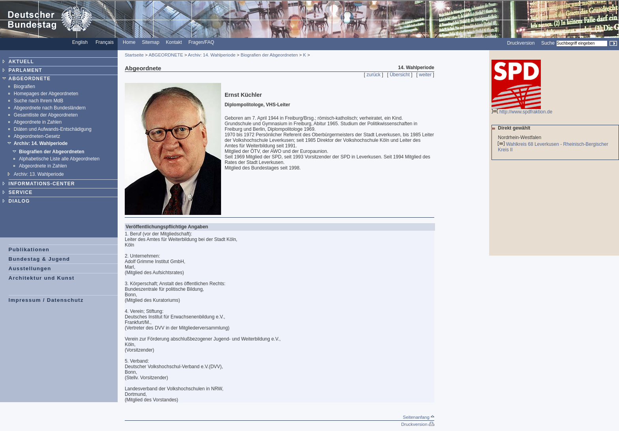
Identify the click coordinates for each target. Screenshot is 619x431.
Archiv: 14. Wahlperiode (41, 143)
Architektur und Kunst (42, 278)
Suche (548, 43)
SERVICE (21, 192)
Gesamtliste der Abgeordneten (46, 115)
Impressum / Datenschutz (46, 300)
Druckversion (521, 43)
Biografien (24, 86)
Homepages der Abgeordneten (46, 93)
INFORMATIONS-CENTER (42, 183)
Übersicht (400, 74)
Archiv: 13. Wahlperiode (39, 174)
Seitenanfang (418, 417)
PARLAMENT (25, 70)
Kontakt (174, 42)
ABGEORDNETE (30, 78)
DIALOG (19, 201)
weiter (425, 74)
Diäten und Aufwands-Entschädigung (53, 129)
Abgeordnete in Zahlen (38, 122)
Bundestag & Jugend (39, 259)
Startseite (134, 55)
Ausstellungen (30, 268)
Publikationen (29, 249)
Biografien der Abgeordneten (51, 151)
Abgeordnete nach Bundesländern (50, 108)
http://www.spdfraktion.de (521, 110)
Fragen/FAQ (201, 42)
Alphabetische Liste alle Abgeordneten (59, 159)
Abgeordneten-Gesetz (37, 136)
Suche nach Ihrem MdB (38, 101)
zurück (374, 74)
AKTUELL (21, 61)
